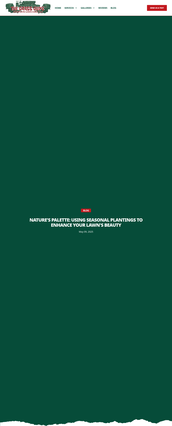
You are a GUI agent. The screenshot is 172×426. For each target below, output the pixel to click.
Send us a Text (157, 11)
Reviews (102, 11)
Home (58, 11)
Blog (113, 11)
